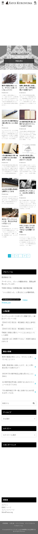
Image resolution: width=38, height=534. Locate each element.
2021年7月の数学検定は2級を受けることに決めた (18, 375)
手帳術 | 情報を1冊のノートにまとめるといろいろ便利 (18, 334)
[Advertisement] (19, 25)
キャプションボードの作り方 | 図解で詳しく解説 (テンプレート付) (18, 317)
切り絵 (12, 523)
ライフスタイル (30, 523)
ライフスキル (20, 523)
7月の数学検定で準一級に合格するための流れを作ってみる (18, 392)
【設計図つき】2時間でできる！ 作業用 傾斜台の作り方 (19, 340)
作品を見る (19, 61)
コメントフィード (8, 510)
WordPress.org (7, 512)
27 (24, 256)
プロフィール (19, 525)
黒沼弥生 (5, 523)
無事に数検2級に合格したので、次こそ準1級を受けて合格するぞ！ (17, 366)
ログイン (5, 505)
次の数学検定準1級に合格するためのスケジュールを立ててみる (18, 383)
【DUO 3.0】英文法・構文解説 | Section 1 (17, 329)
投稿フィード (6, 507)
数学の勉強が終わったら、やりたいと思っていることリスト (17, 358)
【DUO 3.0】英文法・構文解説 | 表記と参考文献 (18, 323)
